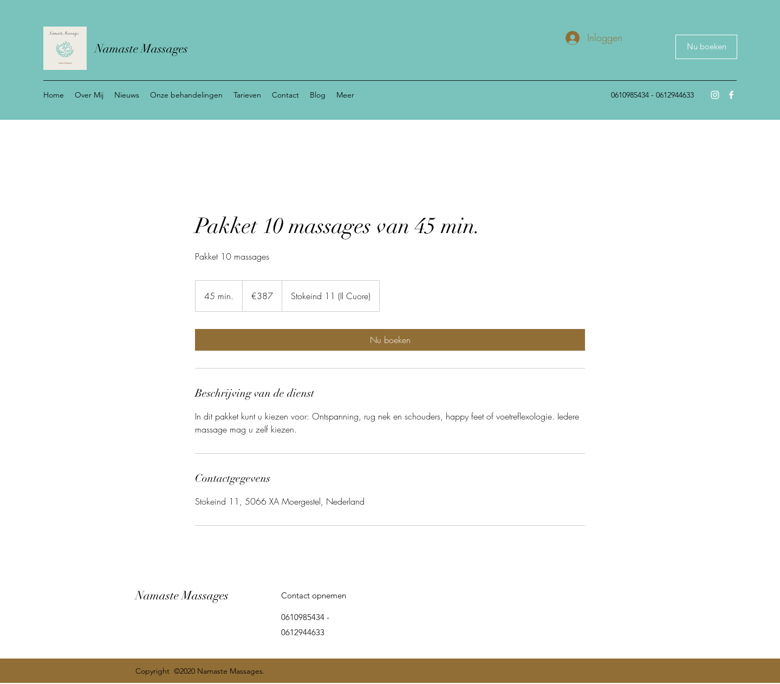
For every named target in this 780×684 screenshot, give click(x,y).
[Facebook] (731, 94)
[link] (390, 340)
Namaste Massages (141, 48)
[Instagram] (715, 94)
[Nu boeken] (706, 47)
